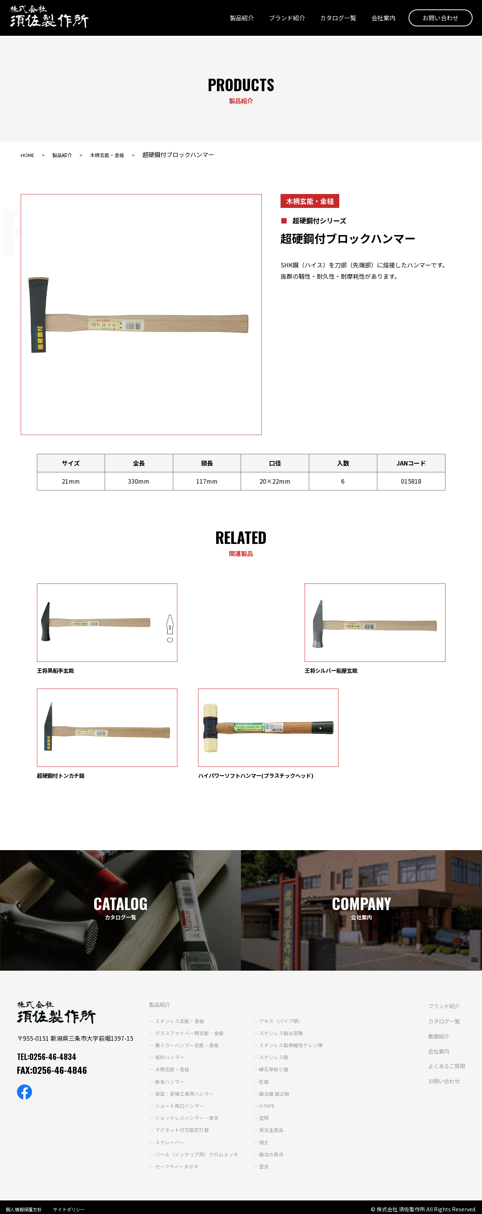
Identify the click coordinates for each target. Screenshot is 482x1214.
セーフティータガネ (162, 1071)
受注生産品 (263, 1034)
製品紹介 (236, 19)
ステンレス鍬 (266, 962)
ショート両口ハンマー (165, 1010)
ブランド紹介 (281, 19)
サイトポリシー (77, 1204)
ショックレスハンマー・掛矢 (173, 1022)
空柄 (255, 1022)
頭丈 (255, 1047)
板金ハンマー (155, 986)
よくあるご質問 (229, 1143)
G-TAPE (259, 1010)
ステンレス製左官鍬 (273, 938)
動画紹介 (220, 1113)
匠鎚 (255, 986)
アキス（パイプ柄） (273, 926)
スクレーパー (155, 1047)
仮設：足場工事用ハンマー (170, 998)
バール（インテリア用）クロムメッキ (184, 1059)
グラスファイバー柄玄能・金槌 (176, 938)
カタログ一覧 (332, 19)
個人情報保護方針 (27, 1204)
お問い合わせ (435, 19)
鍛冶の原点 (263, 1059)
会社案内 (378, 19)
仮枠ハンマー (155, 962)
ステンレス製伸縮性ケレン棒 (284, 950)
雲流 (255, 1071)
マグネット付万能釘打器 (168, 1034)
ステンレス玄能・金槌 (165, 926)
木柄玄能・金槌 (120, 154)
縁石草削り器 (266, 974)
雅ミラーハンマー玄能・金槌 (173, 950)
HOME (29, 154)
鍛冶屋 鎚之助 (266, 998)
